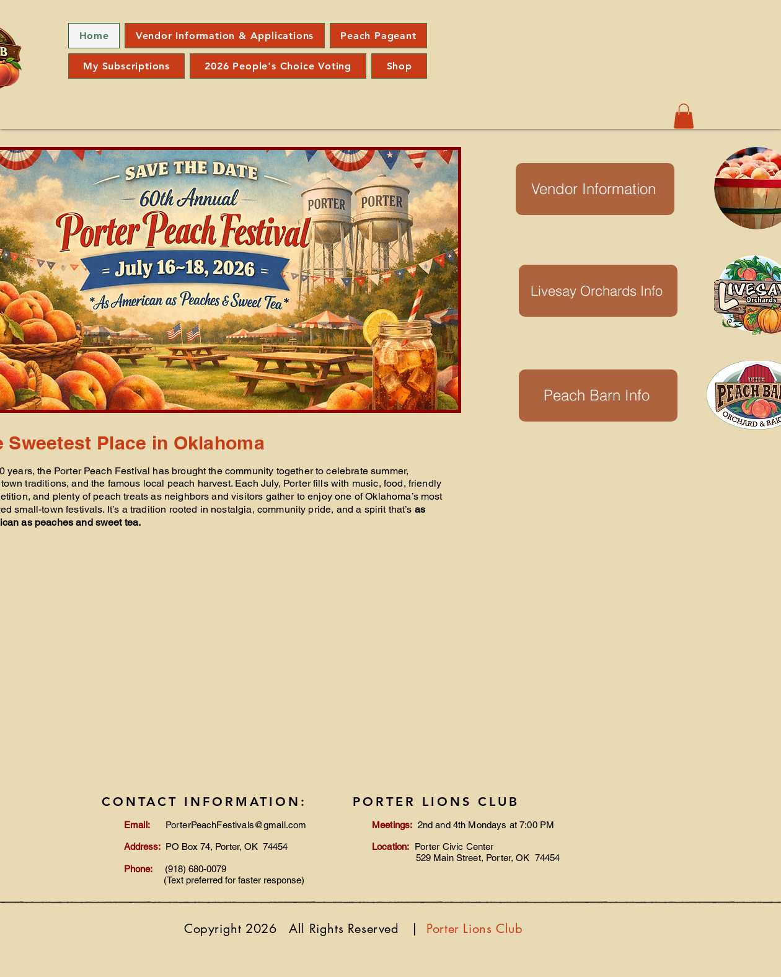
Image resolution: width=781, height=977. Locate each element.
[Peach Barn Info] (598, 395)
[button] (683, 116)
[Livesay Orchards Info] (598, 291)
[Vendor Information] (595, 189)
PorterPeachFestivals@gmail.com (236, 825)
